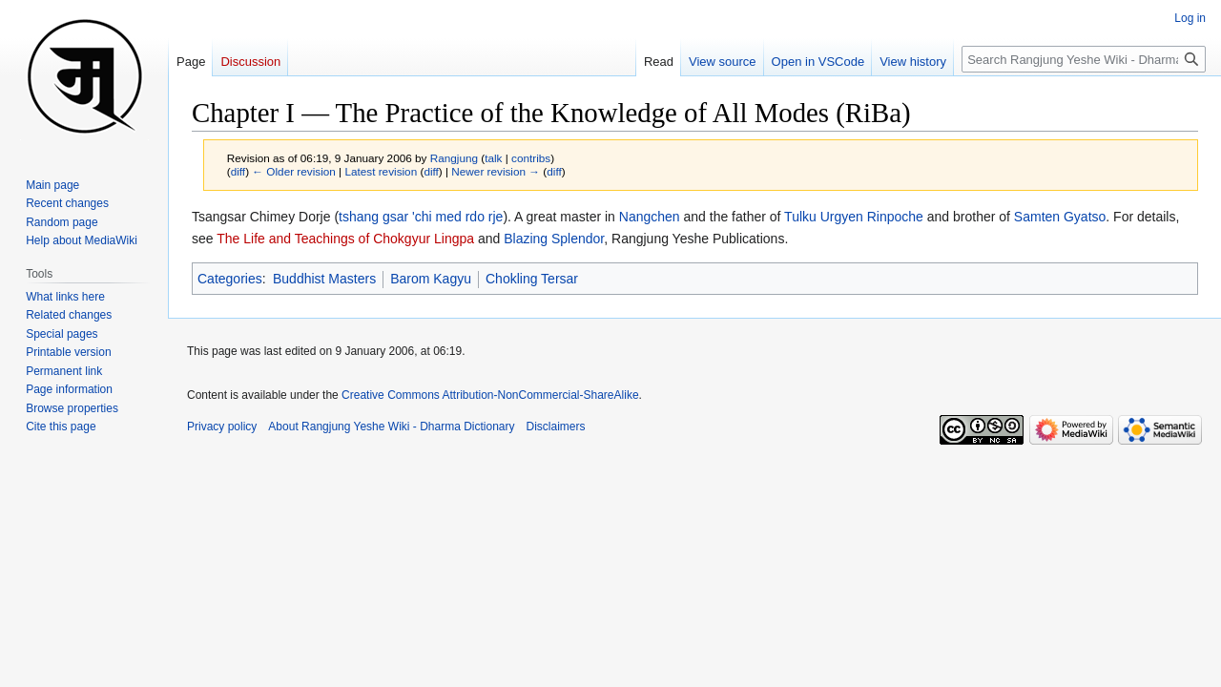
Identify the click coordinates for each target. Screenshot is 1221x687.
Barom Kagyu (430, 278)
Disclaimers (556, 426)
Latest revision (380, 171)
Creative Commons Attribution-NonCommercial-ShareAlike (489, 395)
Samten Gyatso (1060, 216)
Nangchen (649, 216)
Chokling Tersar (532, 278)
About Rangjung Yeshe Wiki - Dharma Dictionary (391, 426)
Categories (229, 278)
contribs (530, 158)
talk (493, 158)
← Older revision (294, 171)
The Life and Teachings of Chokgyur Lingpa (345, 238)
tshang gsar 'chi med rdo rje (421, 216)
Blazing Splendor (554, 238)
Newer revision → (495, 171)
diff (238, 171)
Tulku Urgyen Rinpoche (853, 216)
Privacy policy (222, 426)
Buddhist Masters (324, 278)
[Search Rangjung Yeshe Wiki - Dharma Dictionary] (1084, 59)
